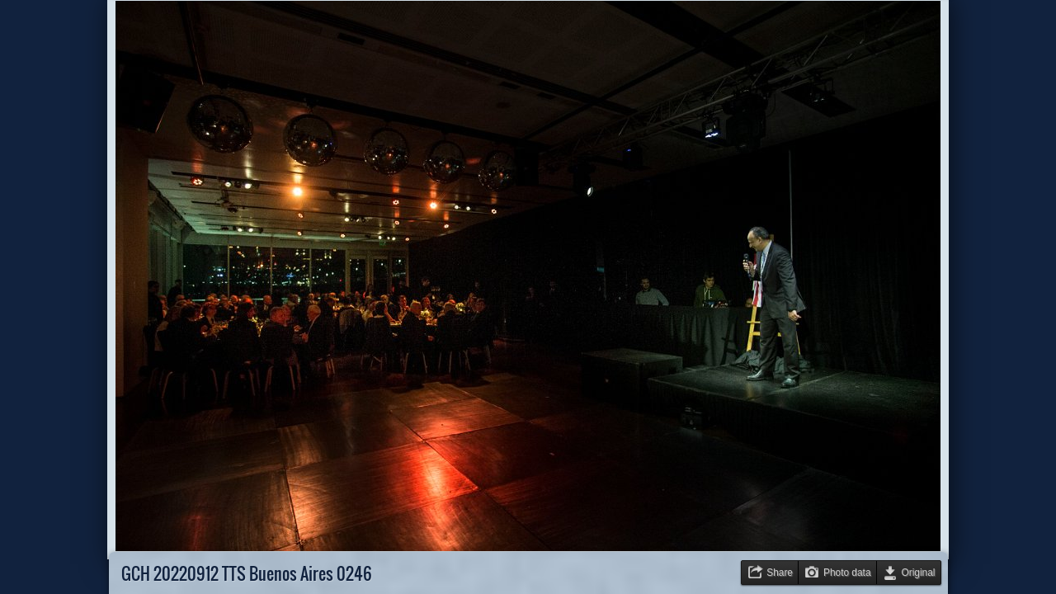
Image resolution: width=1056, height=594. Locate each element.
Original (919, 572)
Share (779, 572)
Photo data (847, 572)
